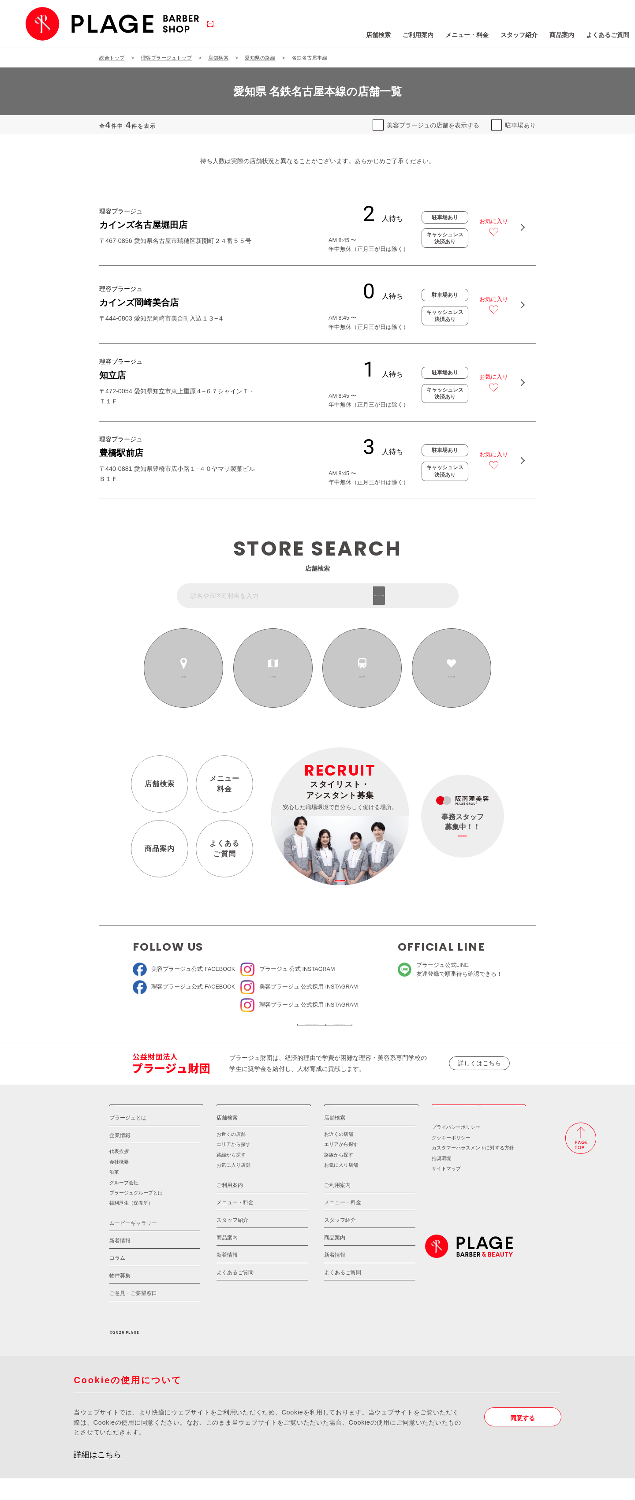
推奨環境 (441, 1179)
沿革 (114, 1193)
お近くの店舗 (183, 677)
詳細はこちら (97, 1476)
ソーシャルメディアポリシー (377, 1030)
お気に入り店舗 (233, 1186)
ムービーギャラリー (133, 1244)
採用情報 (478, 1121)
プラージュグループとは (136, 1213)
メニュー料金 (224, 783)
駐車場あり (520, 125)
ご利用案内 (362, 34)
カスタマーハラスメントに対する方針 (473, 1169)
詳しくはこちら (479, 1074)
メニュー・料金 (411, 34)
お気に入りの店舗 (452, 677)
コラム (117, 1279)
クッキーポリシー (451, 1158)
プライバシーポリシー (456, 1148)
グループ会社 (123, 1203)
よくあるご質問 (552, 34)
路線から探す (362, 677)
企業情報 (120, 1156)
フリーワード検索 (421, 595)
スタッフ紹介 (463, 34)
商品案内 (506, 34)
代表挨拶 (119, 1172)
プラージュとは (127, 1139)
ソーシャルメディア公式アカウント (257, 1030)
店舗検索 (322, 34)
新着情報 (120, 1262)
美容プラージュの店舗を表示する (433, 125)
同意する (522, 1439)
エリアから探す (273, 677)
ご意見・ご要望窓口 (133, 1314)
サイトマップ (446, 1189)
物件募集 (120, 1296)
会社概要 (119, 1183)
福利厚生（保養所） (131, 1224)
